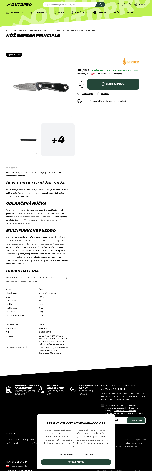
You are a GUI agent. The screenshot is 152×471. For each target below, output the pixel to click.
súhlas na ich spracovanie (125, 410)
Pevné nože (71, 30)
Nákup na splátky (30, 439)
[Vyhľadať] (99, 5)
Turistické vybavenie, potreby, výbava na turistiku (29, 30)
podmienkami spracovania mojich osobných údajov (121, 406)
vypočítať (118, 74)
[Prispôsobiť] (88, 454)
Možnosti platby (12, 443)
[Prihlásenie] (129, 4)
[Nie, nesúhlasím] (66, 454)
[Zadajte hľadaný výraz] (74, 5)
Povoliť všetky (76, 462)
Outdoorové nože (57, 30)
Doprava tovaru (12, 439)
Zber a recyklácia (30, 443)
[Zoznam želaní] (117, 4)
